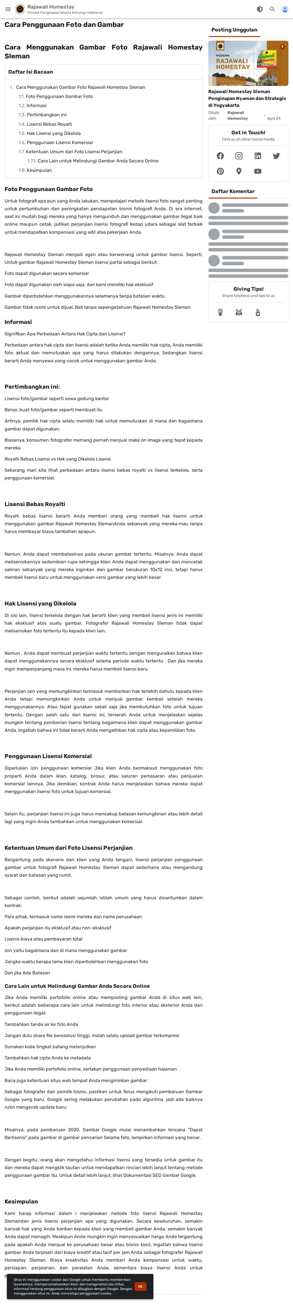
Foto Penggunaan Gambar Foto (59, 96)
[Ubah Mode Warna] (260, 9)
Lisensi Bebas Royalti (49, 124)
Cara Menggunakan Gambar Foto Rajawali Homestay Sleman (80, 87)
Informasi (37, 105)
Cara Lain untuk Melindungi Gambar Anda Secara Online (98, 161)
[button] (220, 155)
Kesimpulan (39, 170)
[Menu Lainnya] (285, 9)
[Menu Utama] (8, 9)
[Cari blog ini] (272, 9)
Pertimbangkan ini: (47, 114)
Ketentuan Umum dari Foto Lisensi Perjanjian (74, 151)
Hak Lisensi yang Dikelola (54, 133)
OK (140, 1287)
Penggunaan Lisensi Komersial (60, 142)
